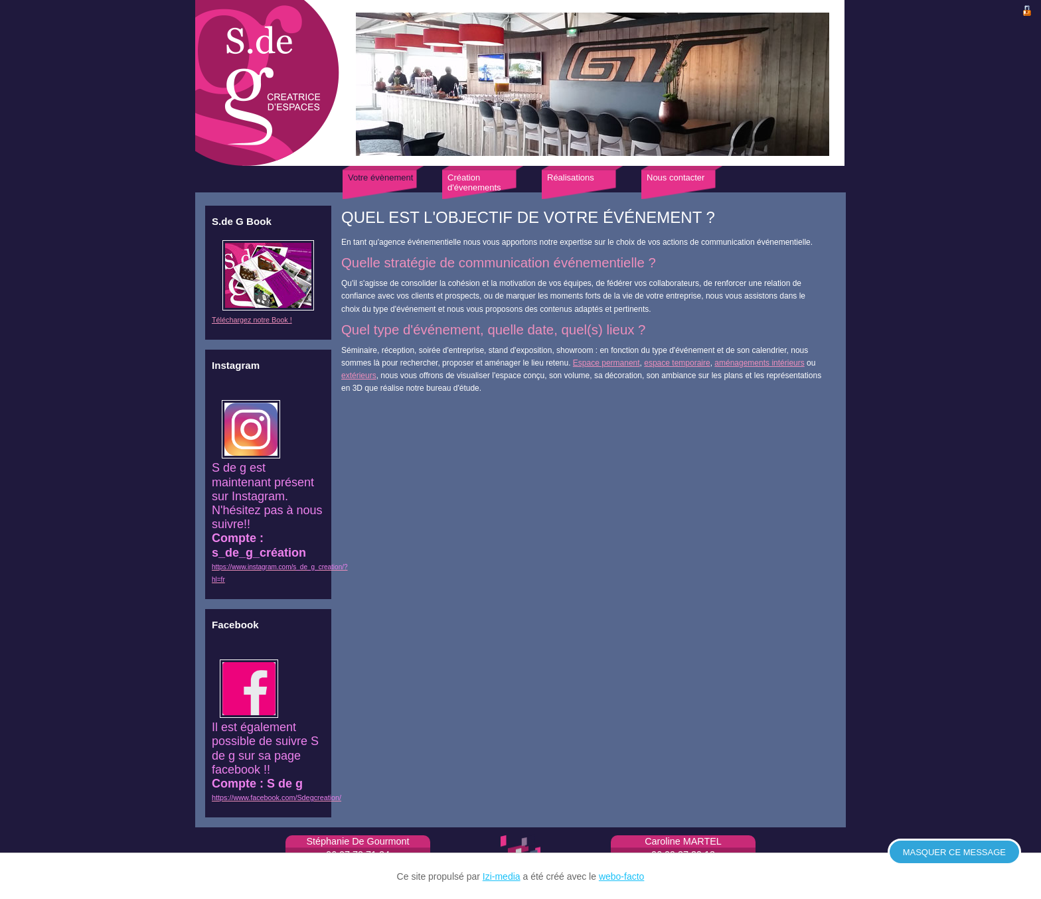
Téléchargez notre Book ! (252, 320)
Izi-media (501, 876)
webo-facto (621, 876)
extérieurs (358, 375)
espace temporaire (677, 363)
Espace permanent (606, 363)
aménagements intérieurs (759, 363)
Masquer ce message (954, 852)
